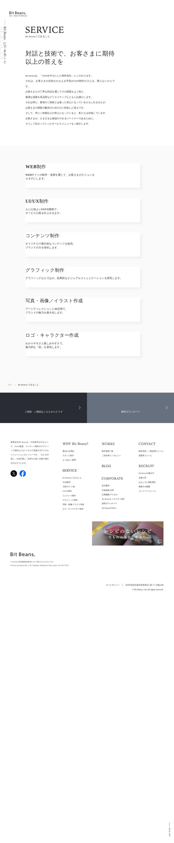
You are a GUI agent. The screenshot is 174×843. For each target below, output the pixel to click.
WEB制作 (67, 703)
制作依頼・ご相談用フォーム (151, 672)
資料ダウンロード (109, 724)
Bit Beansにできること (72, 698)
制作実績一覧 (107, 672)
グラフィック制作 (70, 720)
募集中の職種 (144, 707)
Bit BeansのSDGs (109, 728)
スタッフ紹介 (68, 676)
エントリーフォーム (147, 712)
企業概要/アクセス (110, 715)
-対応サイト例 (69, 707)
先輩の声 (142, 698)
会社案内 (105, 706)
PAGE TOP (169, 832)
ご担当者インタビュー (111, 676)
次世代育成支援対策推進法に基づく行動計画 (144, 806)
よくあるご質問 (69, 680)
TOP (10, 605)
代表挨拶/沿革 (108, 711)
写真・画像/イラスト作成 (73, 725)
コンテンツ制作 (69, 716)
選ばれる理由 (68, 672)
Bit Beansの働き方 (146, 694)
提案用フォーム (145, 676)
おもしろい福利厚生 (147, 703)
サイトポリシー (112, 806)
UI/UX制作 (67, 712)
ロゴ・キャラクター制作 (73, 729)
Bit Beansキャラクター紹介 (113, 719)
